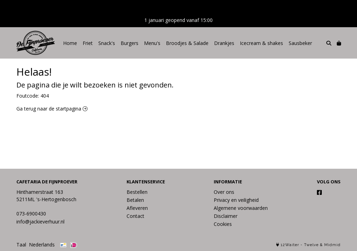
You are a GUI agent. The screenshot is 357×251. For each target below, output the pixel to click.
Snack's (106, 43)
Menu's (152, 43)
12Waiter (290, 245)
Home (70, 43)
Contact (135, 216)
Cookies (223, 224)
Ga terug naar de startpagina (52, 108)
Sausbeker (300, 43)
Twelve (311, 245)
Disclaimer (225, 216)
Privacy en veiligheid (236, 200)
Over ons (224, 192)
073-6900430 (31, 213)
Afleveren (137, 208)
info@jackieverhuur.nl (40, 221)
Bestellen (137, 192)
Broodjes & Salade (187, 43)
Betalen (135, 200)
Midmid (332, 245)
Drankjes (224, 43)
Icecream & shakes (261, 43)
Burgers (129, 43)
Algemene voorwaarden (241, 208)
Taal (21, 244)
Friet (88, 43)
